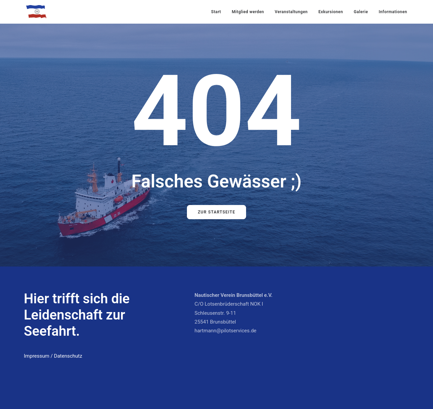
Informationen (393, 11)
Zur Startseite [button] (216, 212)
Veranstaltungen (291, 11)
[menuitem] (218, 11)
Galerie (361, 11)
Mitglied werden (248, 11)
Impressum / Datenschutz (53, 356)
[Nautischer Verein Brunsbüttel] (36, 11)
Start (216, 11)
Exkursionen (330, 11)
